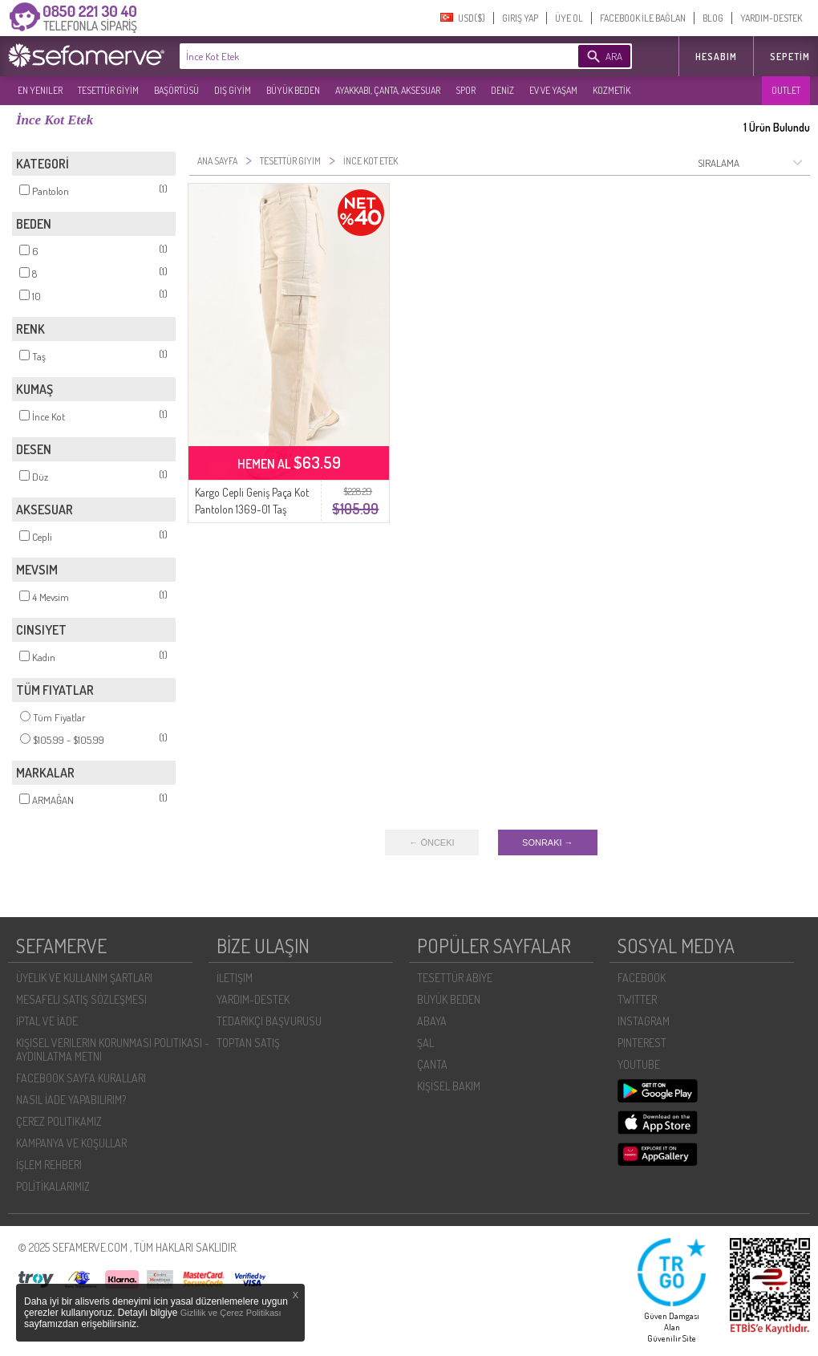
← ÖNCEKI (431, 842)
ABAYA (432, 1021)
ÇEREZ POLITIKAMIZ (59, 1121)
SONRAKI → (547, 842)
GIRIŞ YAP (520, 18)
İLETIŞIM (235, 978)
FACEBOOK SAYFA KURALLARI (81, 1078)
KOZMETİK (611, 90)
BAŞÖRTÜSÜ (176, 90)
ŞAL (425, 1042)
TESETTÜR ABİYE (454, 978)
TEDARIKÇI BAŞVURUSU (269, 1021)
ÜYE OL (569, 18)
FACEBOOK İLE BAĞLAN (643, 18)
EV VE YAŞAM (553, 90)
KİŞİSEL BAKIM (448, 1086)
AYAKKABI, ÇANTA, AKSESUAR (387, 90)
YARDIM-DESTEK (771, 18)
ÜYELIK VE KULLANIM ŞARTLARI (84, 978)
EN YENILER (40, 90)
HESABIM (716, 57)
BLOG (713, 18)
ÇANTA (432, 1064)
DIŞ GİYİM (232, 90)
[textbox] (354, 56)
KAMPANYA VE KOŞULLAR (71, 1143)
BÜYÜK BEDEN (293, 90)
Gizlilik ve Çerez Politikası (230, 1312)
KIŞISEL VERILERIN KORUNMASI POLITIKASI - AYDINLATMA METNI (112, 1049)
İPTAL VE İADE (47, 1021)
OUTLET (785, 90)
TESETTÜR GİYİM (108, 90)
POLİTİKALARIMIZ (53, 1186)
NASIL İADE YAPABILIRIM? (71, 1099)
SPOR (466, 90)
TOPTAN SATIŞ (248, 1042)
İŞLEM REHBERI (49, 1164)
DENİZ (502, 90)
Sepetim (790, 57)
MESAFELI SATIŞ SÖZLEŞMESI (81, 999)
